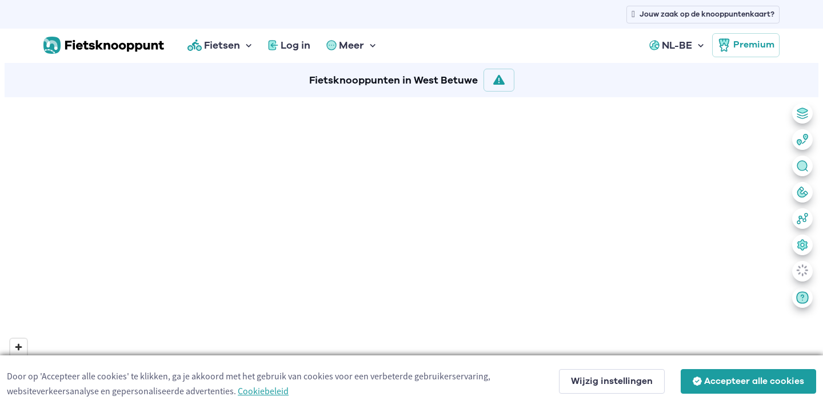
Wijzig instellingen (612, 381)
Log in (289, 45)
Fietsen (213, 45)
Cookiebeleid (263, 391)
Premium (745, 45)
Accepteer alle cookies (748, 381)
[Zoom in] (18, 347)
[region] (411, 252)
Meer (345, 45)
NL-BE (670, 45)
